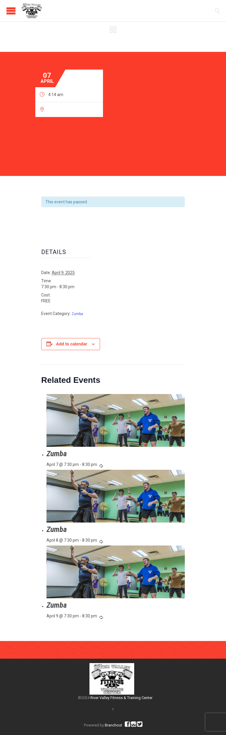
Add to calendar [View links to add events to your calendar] (71, 344)
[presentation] (115, 420)
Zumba (77, 314)
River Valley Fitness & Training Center (121, 698)
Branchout (113, 725)
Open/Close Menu (11, 11)
